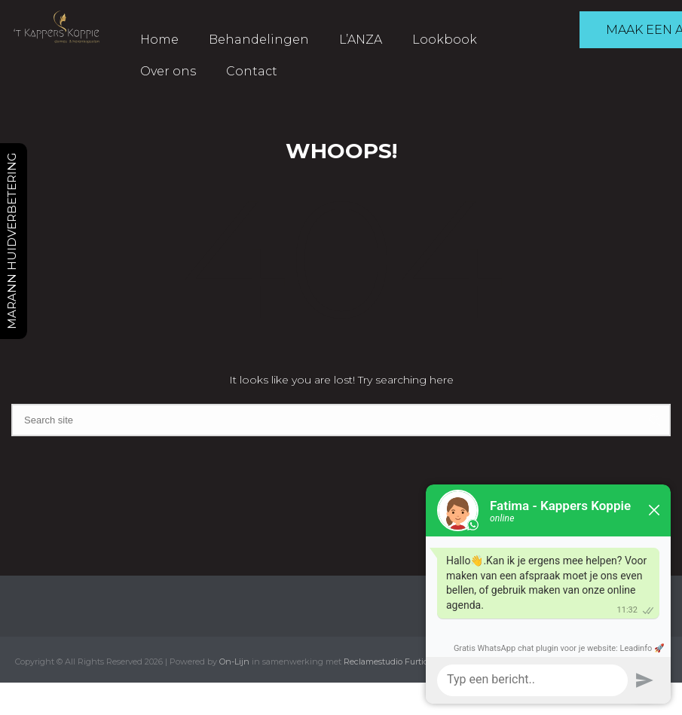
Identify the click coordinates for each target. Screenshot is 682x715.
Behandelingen (259, 39)
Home (159, 39)
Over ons (168, 71)
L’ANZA (360, 39)
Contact (251, 71)
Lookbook (444, 39)
